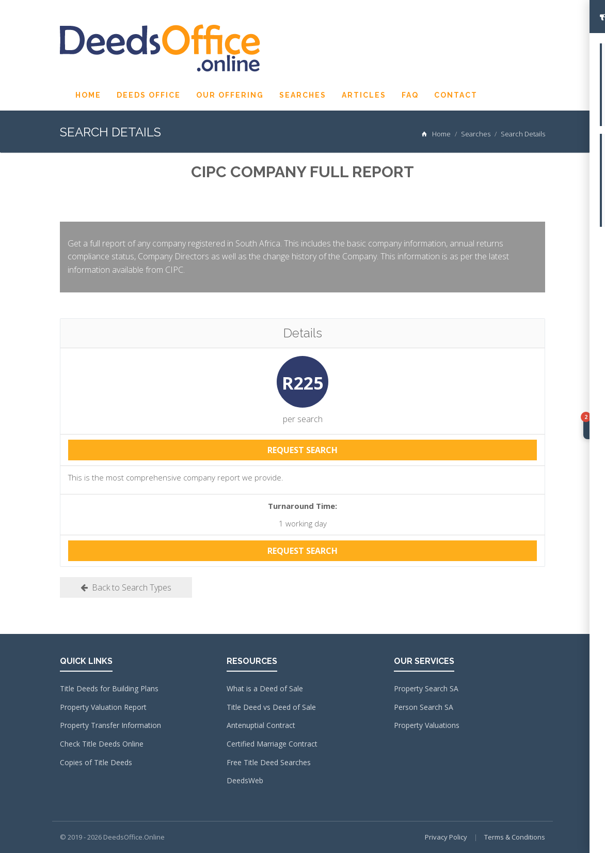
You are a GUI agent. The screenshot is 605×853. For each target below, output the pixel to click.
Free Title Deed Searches (269, 762)
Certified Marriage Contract (272, 744)
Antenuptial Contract (261, 725)
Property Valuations (426, 725)
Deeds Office (149, 95)
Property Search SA (426, 688)
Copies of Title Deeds (96, 762)
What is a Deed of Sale (265, 688)
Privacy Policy (446, 837)
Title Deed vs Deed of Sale (271, 707)
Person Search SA (423, 707)
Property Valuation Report (103, 707)
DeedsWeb (245, 780)
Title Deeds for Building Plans (109, 688)
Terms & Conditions (514, 837)
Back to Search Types (126, 587)
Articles (364, 95)
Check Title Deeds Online (102, 744)
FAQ (410, 95)
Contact (455, 95)
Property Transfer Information (110, 725)
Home (88, 95)
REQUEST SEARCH (302, 450)
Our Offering (230, 95)
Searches (302, 95)
